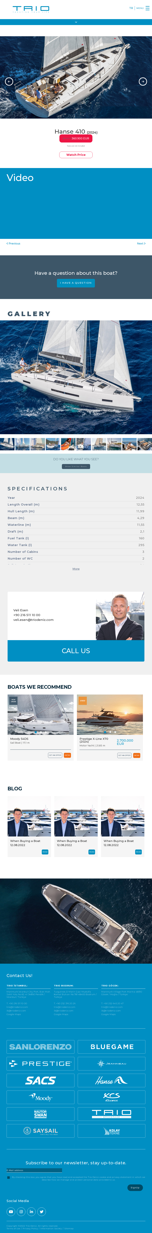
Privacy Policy (30, 1228)
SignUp (135, 1188)
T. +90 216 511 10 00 (17, 1003)
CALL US (76, 651)
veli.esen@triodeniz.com (33, 620)
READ (45, 852)
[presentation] (9, 81)
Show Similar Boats (76, 466)
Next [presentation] (141, 243)
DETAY (67, 755)
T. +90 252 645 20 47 (112, 1003)
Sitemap (68, 1228)
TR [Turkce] (131, 8)
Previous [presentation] (13, 243)
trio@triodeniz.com (17, 1007)
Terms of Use (13, 1228)
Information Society (51, 1228)
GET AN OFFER (55, 755)
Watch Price (76, 155)
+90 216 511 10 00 (26, 615)
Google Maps (14, 1014)
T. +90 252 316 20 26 (65, 1003)
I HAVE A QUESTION (76, 282)
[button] (36, 732)
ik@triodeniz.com (16, 1011)
